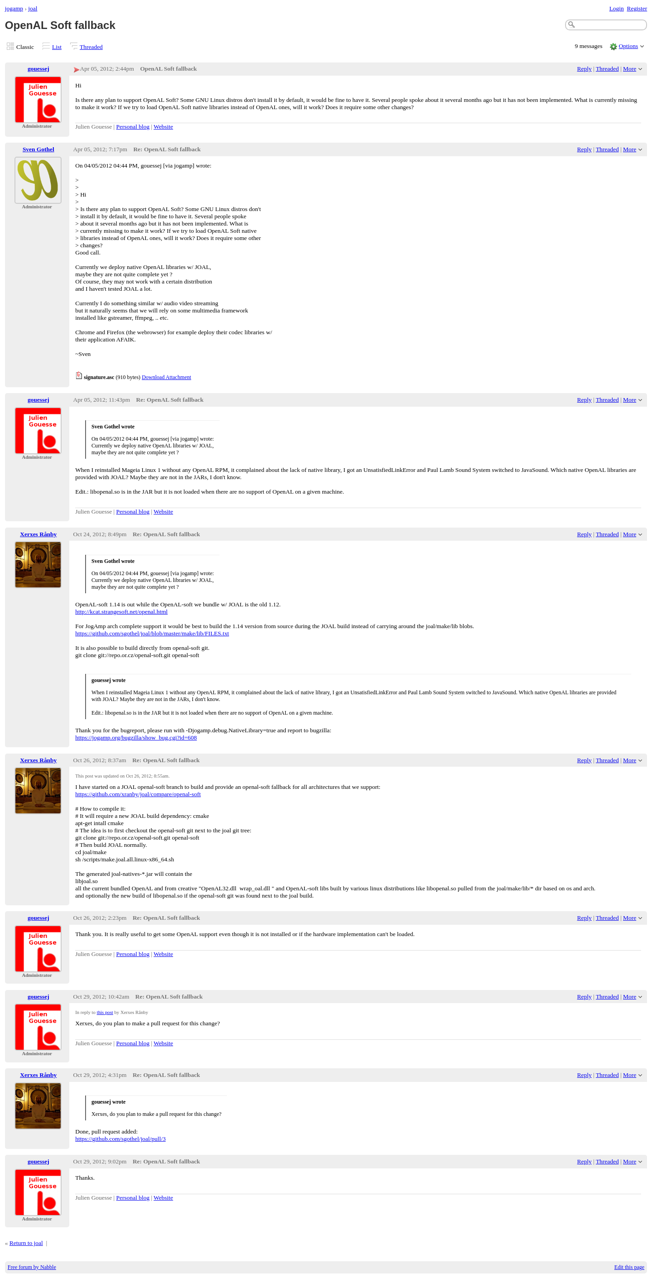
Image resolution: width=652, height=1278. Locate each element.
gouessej (38, 68)
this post (105, 1012)
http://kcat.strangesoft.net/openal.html (121, 611)
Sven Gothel (38, 149)
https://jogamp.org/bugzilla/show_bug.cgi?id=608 (136, 737)
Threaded (91, 46)
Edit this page (629, 1267)
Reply (584, 68)
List (57, 46)
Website (163, 126)
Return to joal (26, 1243)
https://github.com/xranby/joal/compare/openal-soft (138, 794)
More (629, 68)
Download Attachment (166, 377)
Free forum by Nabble (32, 1267)
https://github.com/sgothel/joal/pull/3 (120, 1138)
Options (628, 46)
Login (616, 8)
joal (32, 8)
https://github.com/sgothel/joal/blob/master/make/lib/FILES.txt (152, 633)
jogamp (14, 8)
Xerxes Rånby (38, 534)
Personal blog (133, 126)
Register (637, 8)
